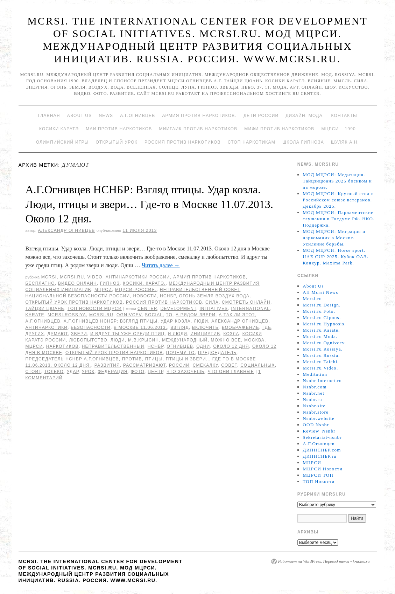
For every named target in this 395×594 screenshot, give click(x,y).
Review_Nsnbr (319, 431)
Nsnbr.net (313, 393)
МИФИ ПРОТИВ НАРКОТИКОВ (279, 128)
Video (94, 277)
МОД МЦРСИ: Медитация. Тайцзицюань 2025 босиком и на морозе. (337, 181)
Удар (73, 371)
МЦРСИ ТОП (318, 475)
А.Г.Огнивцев (137, 115)
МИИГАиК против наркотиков (198, 128)
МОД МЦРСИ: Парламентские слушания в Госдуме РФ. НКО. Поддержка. (338, 219)
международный (184, 340)
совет (229, 365)
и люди (177, 333)
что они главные (231, 371)
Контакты (344, 115)
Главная (49, 115)
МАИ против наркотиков (119, 128)
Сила (212, 302)
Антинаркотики (47, 327)
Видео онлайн (77, 283)
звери (79, 333)
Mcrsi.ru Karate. (321, 330)
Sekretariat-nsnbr (322, 437)
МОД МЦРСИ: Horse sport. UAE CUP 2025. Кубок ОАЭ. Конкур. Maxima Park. (335, 256)
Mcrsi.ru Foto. (319, 311)
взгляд (179, 327)
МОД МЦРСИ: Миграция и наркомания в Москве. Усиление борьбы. (334, 238)
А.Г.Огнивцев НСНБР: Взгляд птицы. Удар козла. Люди (136, 321)
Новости (145, 295)
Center (147, 308)
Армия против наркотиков (209, 277)
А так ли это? (237, 314)
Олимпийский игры (62, 142)
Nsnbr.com (314, 386)
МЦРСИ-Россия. (136, 289)
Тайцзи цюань (45, 308)
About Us (79, 115)
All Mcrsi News (320, 292)
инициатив (205, 333)
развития (107, 365)
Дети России (261, 115)
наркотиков (62, 346)
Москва (254, 340)
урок (88, 371)
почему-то (180, 352)
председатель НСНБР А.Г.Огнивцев (72, 359)
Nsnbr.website (318, 418)
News (106, 115)
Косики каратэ (59, 128)
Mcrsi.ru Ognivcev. (324, 342)
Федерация (112, 371)
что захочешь (186, 371)
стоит (33, 371)
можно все (226, 340)
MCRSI (49, 277)
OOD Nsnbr (316, 424)
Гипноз (110, 283)
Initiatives (213, 308)
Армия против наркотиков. (199, 115)
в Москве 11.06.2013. (140, 327)
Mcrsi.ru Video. (320, 368)
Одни (203, 346)
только (54, 371)
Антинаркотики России (138, 277)
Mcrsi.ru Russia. (321, 355)
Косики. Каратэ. (144, 283)
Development (179, 308)
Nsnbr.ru (312, 399)
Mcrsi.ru (72, 277)
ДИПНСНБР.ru (320, 456)
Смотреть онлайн (246, 302)
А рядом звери (196, 314)
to (169, 314)
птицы (154, 359)
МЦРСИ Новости (323, 468)
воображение (240, 327)
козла (231, 333)
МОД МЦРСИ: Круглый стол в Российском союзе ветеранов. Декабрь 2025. (338, 200)
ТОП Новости (318, 481)
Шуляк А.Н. (345, 142)
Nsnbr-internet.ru (322, 380)
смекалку (205, 365)
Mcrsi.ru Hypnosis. (324, 323)
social (154, 314)
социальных (257, 365)
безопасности (91, 327)
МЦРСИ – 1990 (338, 128)
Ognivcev (129, 314)
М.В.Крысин (143, 340)
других (35, 333)
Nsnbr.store (316, 412)
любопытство (88, 340)
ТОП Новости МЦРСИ (95, 308)
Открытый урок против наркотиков (74, 302)
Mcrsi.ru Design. (322, 305)
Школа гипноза (303, 142)
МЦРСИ (103, 289)
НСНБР (168, 295)
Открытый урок (116, 142)
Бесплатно (40, 283)
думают (57, 333)
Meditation (315, 374)
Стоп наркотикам (251, 142)
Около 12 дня (231, 346)
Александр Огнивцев (66, 230)
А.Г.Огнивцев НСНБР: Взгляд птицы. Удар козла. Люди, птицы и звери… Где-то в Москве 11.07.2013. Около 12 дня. (149, 204)
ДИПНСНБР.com (322, 450)
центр (155, 371)
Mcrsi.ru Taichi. (321, 361)
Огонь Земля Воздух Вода (214, 295)
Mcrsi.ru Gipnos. (322, 317)
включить (205, 327)
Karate (35, 314)
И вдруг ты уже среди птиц (127, 333)
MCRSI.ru (101, 314)
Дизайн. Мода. (304, 115)
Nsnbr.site (314, 405)
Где (266, 327)
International (250, 308)
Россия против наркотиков (182, 142)
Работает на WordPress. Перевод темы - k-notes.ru (324, 561)
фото (137, 371)
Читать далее (161, 265)
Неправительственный (113, 346)
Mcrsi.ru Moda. (320, 336)
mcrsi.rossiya (67, 314)
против (132, 359)
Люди (118, 340)
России (179, 365)
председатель (217, 352)
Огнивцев (180, 346)
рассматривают (144, 365)
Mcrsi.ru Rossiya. (323, 349)
